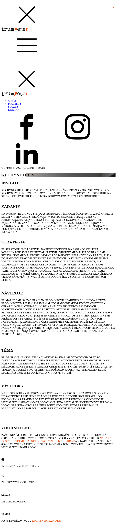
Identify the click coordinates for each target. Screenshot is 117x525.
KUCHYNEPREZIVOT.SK (47, 520)
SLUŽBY (13, 106)
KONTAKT (14, 109)
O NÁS (12, 100)
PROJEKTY (15, 103)
